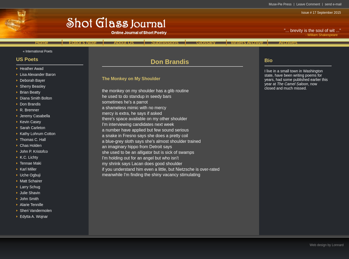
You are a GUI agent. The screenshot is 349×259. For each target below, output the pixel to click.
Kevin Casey (28, 121)
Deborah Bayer (30, 80)
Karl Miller (26, 168)
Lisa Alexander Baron (36, 74)
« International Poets (37, 51)
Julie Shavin (28, 192)
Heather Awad (29, 68)
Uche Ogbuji (28, 174)
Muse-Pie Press (280, 4)
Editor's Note (82, 42)
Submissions (165, 42)
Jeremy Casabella (33, 115)
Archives (288, 42)
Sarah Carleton (30, 127)
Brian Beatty (28, 91)
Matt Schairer (29, 180)
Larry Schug (28, 186)
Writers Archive (247, 42)
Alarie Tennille (29, 204)
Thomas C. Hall (31, 139)
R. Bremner (27, 109)
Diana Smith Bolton (34, 97)
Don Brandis (28, 103)
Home (41, 42)
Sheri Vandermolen (34, 210)
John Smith (27, 198)
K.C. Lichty (27, 156)
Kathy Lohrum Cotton (35, 133)
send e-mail (333, 4)
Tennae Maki (28, 162)
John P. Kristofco (32, 151)
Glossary (205, 42)
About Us (124, 42)
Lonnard (338, 245)
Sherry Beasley (30, 85)
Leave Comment (308, 4)
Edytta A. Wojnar (32, 216)
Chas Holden (29, 145)
